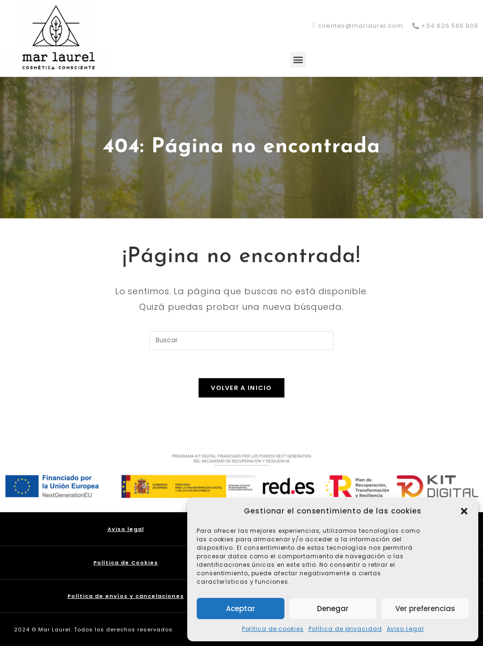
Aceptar (240, 608)
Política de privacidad (345, 629)
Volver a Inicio (241, 387)
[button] (464, 511)
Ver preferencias (425, 608)
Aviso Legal (405, 629)
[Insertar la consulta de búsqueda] (241, 340)
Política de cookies (273, 629)
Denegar (333, 608)
